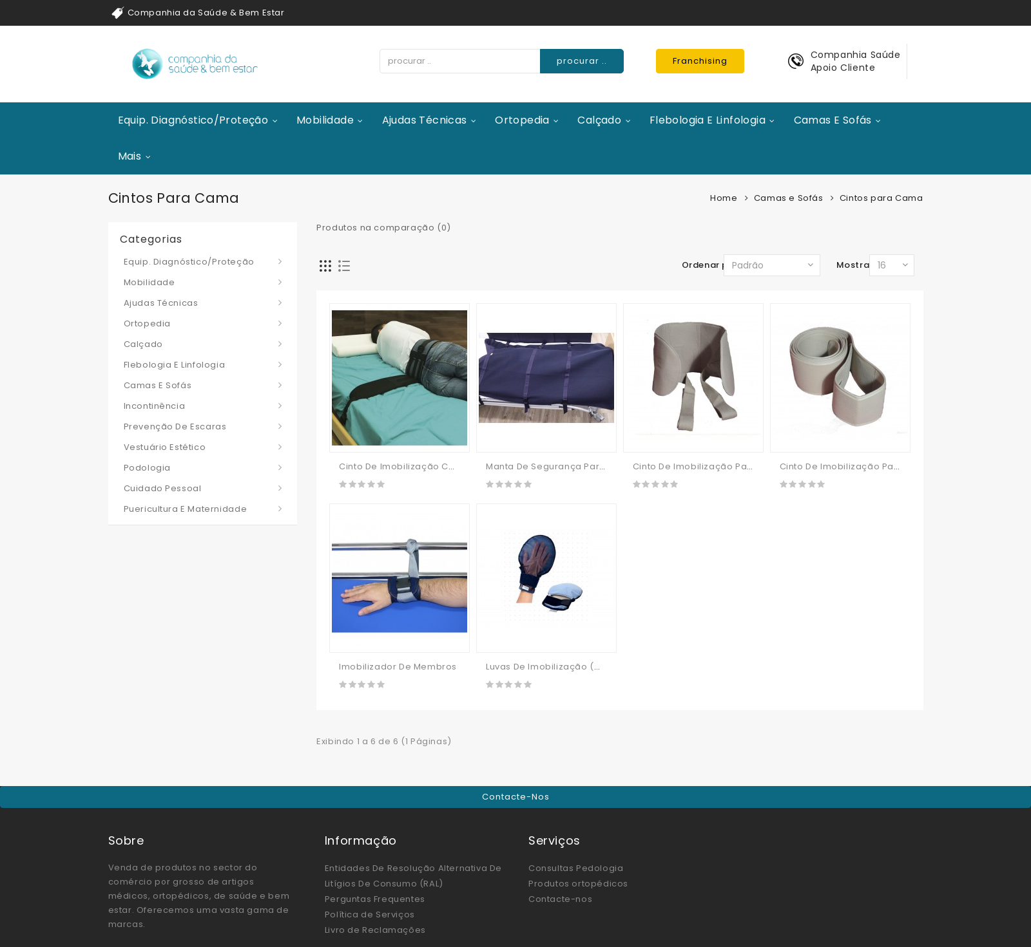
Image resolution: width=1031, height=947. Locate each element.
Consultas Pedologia (575, 868)
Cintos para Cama (881, 198)
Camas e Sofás (833, 120)
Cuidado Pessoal (163, 488)
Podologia (147, 468)
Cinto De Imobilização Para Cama (857, 466)
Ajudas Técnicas (424, 120)
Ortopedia (522, 120)
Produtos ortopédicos (578, 883)
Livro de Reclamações (375, 930)
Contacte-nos (516, 797)
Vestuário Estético (165, 447)
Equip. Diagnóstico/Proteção (193, 120)
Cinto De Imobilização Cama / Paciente (429, 466)
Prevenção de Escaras (175, 426)
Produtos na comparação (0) (383, 227)
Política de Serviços (370, 914)
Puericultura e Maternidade (185, 509)
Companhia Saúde (856, 54)
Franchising (700, 61)
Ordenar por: (711, 265)
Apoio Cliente (843, 67)
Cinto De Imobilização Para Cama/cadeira (731, 466)
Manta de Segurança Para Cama (561, 466)
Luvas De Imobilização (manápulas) (567, 667)
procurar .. (582, 61)
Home (723, 198)
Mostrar (854, 265)
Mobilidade (325, 120)
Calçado (599, 120)
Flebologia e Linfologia (708, 120)
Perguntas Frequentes (375, 899)
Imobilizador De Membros (398, 667)
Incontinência (155, 406)
